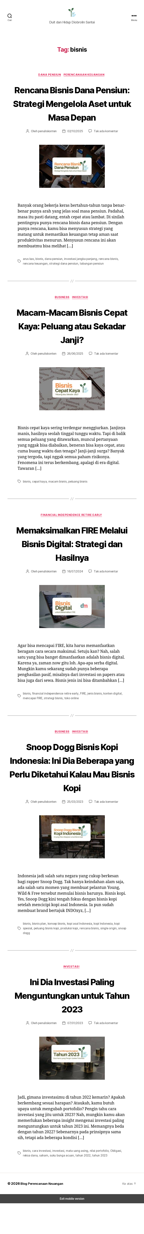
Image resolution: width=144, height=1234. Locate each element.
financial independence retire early (54, 710)
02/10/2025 (75, 147)
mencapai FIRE (33, 714)
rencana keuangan (35, 279)
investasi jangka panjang (79, 275)
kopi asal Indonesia (78, 954)
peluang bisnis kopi (45, 959)
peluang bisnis (76, 498)
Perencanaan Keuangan (85, 77)
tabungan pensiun (89, 279)
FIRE (80, 710)
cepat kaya (39, 498)
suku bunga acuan (53, 1186)
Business (62, 314)
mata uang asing (74, 1181)
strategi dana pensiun (62, 279)
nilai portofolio (95, 1181)
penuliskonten (48, 147)
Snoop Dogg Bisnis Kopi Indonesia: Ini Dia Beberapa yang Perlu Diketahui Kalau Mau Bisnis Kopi (72, 791)
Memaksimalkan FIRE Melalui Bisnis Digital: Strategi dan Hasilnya (72, 560)
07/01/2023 (75, 1054)
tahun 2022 (74, 1186)
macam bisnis (56, 498)
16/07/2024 (75, 588)
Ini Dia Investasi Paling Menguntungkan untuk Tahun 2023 (72, 1025)
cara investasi (41, 1181)
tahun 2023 (90, 1186)
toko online (70, 714)
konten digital (109, 710)
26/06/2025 (75, 370)
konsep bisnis (55, 954)
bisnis (39, 275)
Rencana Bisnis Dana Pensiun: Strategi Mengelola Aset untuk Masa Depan (72, 112)
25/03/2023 (75, 832)
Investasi (81, 314)
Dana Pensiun (49, 77)
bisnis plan (39, 954)
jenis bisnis (92, 710)
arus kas (28, 275)
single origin (106, 959)
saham (35, 1186)
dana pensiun (53, 275)
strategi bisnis (53, 714)
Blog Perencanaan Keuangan (41, 1214)
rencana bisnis (106, 275)
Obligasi (111, 1181)
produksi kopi (68, 959)
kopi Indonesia (101, 954)
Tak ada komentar (104, 147)
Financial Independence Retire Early (72, 532)
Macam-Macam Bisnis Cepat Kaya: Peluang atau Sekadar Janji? (72, 342)
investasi (56, 1181)
